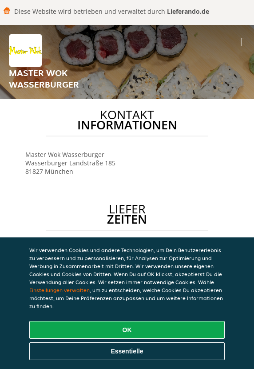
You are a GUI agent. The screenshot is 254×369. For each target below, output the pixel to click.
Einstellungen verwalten (59, 290)
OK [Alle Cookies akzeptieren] (127, 329)
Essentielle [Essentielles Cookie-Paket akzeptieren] (127, 351)
